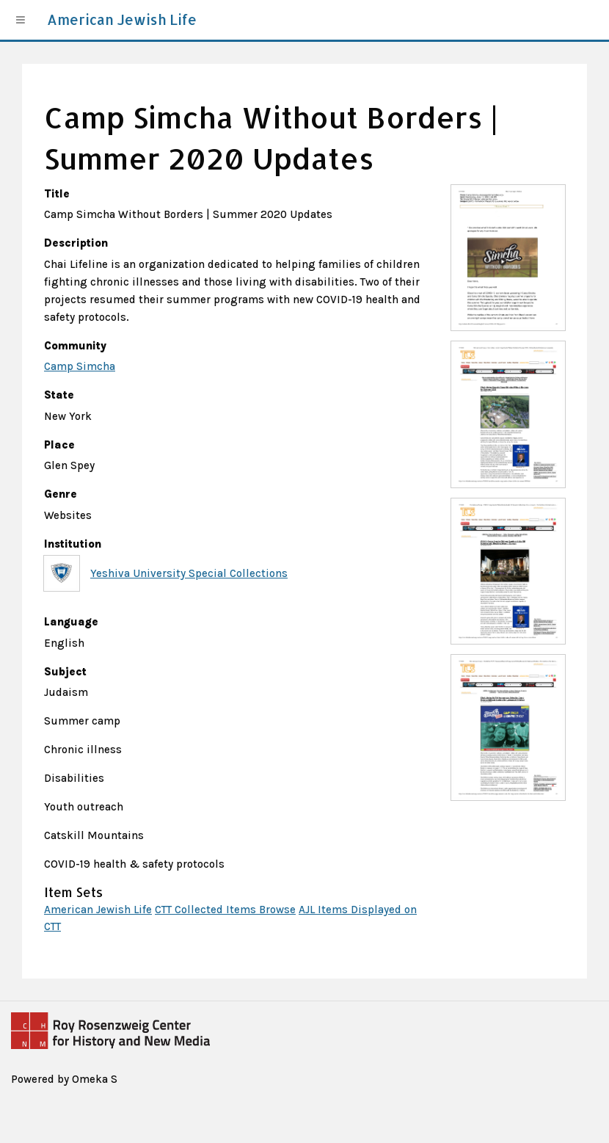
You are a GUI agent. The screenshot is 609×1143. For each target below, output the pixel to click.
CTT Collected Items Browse (225, 909)
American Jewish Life (98, 909)
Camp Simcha (79, 366)
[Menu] (21, 20)
